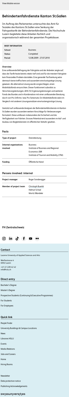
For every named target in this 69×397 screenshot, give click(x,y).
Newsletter (5, 376)
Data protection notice (11, 381)
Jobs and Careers (8, 354)
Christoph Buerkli (36, 186)
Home (3, 359)
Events (4, 344)
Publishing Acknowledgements (14, 386)
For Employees (7, 305)
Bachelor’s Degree (8, 285)
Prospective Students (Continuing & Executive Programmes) (27, 295)
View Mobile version (11, 3)
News (3, 333)
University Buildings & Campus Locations (19, 328)
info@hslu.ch (6, 269)
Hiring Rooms (7, 364)
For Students (6, 300)
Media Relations (8, 349)
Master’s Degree (8, 290)
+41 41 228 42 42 (8, 267)
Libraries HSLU (7, 338)
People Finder (6, 323)
